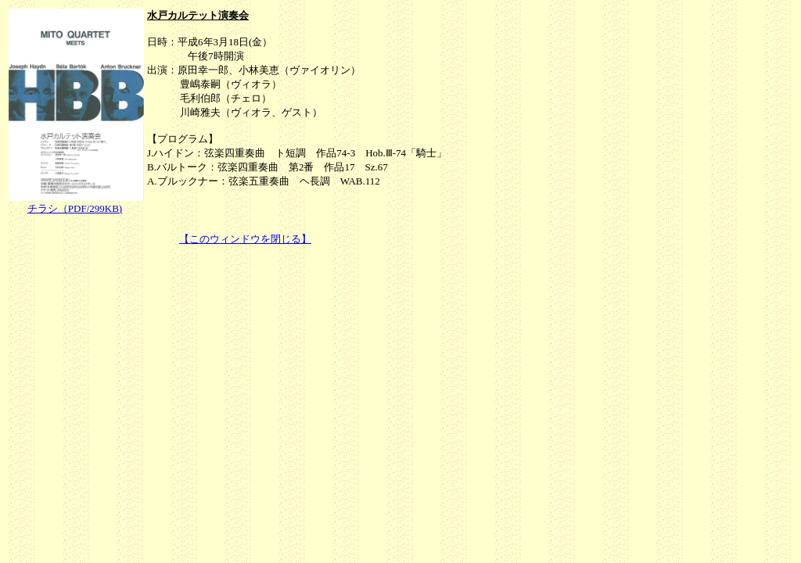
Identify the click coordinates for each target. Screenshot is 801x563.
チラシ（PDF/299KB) (74, 208)
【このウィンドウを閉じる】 (245, 239)
